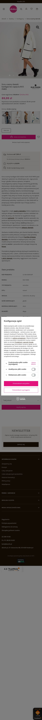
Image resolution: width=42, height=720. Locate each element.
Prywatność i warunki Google (24, 342)
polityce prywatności (19, 338)
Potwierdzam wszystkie (21, 383)
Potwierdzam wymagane (21, 390)
